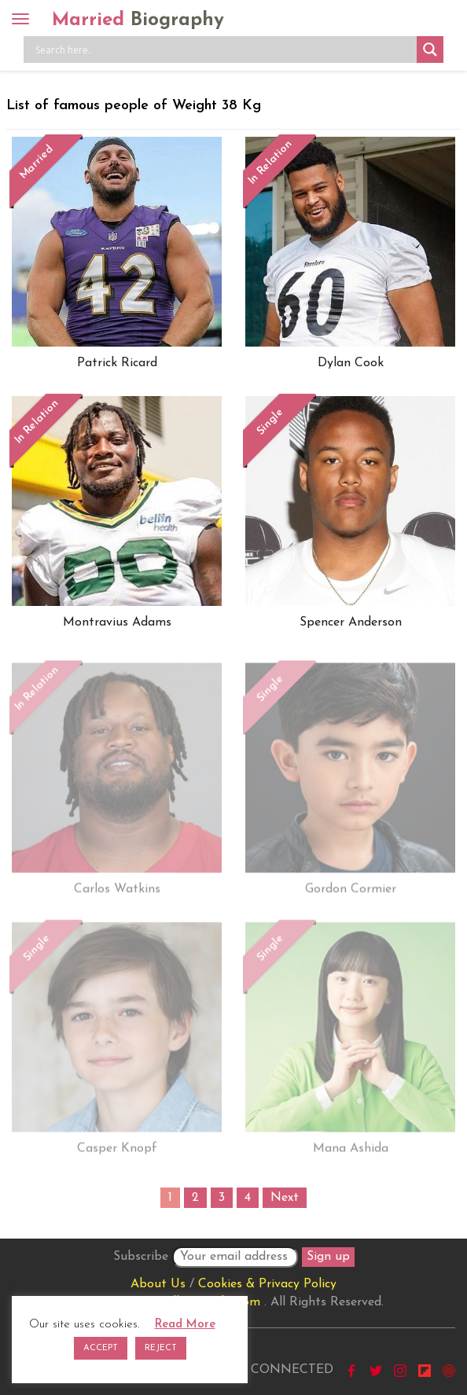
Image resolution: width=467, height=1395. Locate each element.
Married (138, 20)
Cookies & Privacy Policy (267, 1284)
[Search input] (224, 49)
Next (284, 1197)
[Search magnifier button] (430, 49)
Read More (185, 1325)
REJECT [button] (161, 1348)
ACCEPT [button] (100, 1348)
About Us (158, 1284)
